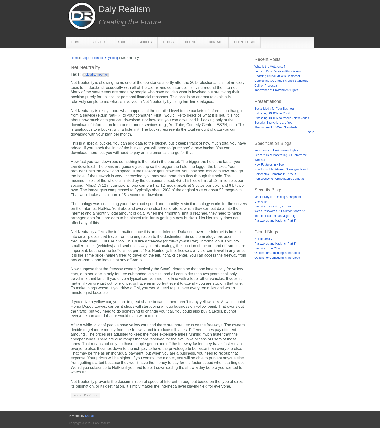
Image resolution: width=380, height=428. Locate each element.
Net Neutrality (263, 239)
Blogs (168, 42)
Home (75, 42)
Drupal (89, 416)
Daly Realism (124, 9)
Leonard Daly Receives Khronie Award (279, 71)
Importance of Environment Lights (276, 90)
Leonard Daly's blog (105, 58)
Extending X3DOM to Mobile (272, 113)
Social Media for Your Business (274, 108)
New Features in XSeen (269, 164)
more (311, 132)
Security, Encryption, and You (273, 122)
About (123, 42)
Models (145, 42)
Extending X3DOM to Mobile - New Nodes (281, 118)
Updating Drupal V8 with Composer (277, 76)
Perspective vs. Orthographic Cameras (279, 178)
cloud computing (96, 74)
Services (99, 42)
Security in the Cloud (267, 248)
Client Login (244, 42)
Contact (216, 42)
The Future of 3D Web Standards (275, 127)
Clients (191, 42)
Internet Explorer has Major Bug (274, 216)
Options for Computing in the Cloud (277, 253)
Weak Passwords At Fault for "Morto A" (279, 211)
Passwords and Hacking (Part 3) (275, 220)
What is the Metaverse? (269, 66)
